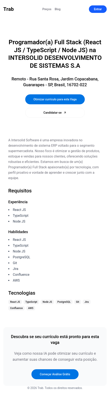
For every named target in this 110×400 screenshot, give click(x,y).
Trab (8, 9)
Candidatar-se (55, 112)
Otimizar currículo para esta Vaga (55, 99)
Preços (46, 9)
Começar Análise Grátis (55, 374)
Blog (57, 9)
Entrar (98, 9)
